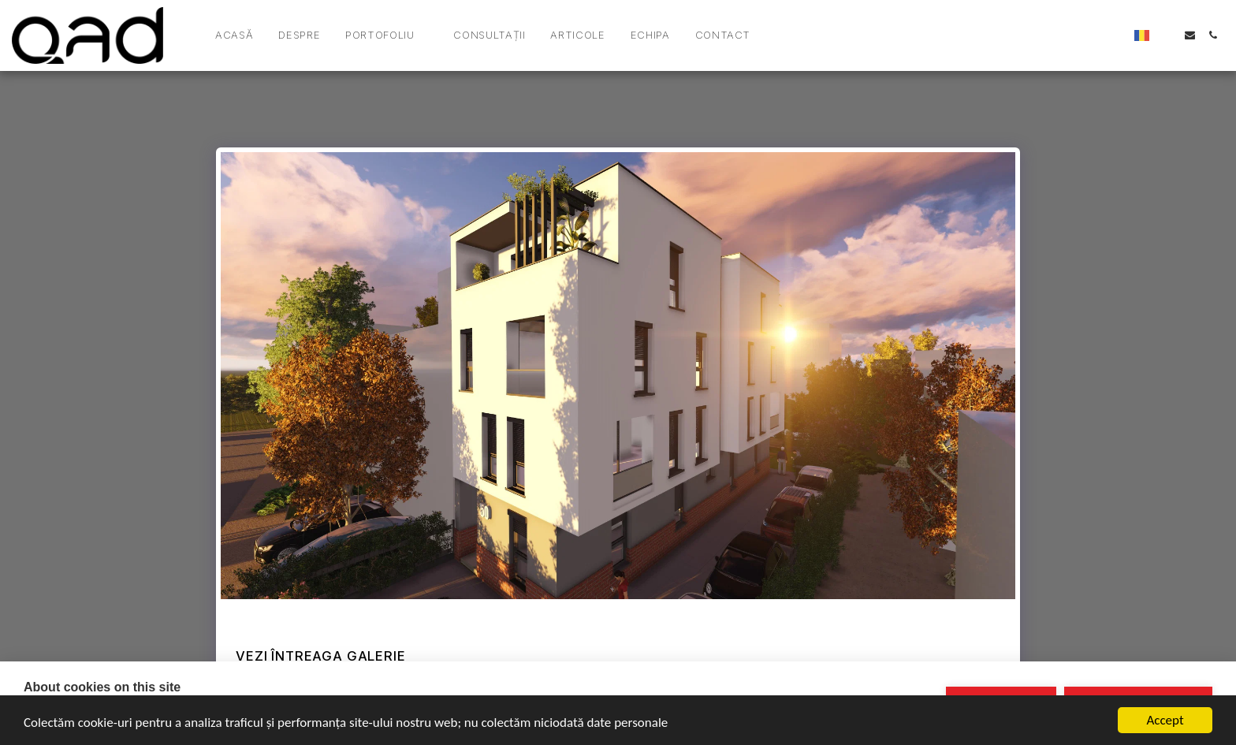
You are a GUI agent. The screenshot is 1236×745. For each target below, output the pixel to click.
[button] (386, 35)
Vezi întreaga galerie (320, 656)
